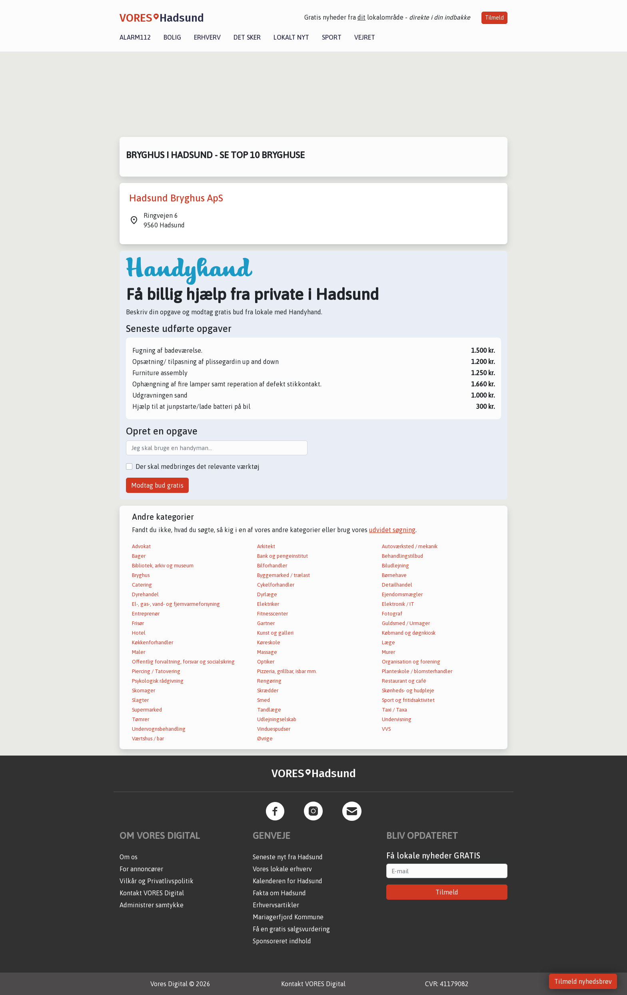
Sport (331, 37)
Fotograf (392, 614)
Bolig (172, 37)
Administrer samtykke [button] (152, 905)
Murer (388, 652)
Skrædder (267, 690)
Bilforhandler (272, 566)
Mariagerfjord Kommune (288, 917)
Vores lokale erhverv (282, 868)
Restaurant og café (404, 681)
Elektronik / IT (398, 604)
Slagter (140, 700)
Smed (263, 700)
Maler (138, 652)
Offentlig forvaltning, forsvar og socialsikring (183, 662)
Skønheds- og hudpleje (408, 690)
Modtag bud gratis (157, 485)
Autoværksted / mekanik (409, 546)
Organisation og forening (411, 662)
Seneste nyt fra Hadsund (288, 856)
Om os (129, 856)
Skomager (143, 690)
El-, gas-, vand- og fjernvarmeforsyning (176, 604)
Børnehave (394, 575)
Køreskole (268, 642)
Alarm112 (135, 37)
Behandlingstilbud (402, 556)
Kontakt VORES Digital (152, 893)
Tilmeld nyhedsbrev (583, 981)
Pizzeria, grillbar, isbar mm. (287, 671)
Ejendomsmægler (402, 594)
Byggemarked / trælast (283, 575)
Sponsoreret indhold (282, 941)
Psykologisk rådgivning (158, 681)
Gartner (266, 623)
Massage (267, 652)
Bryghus (141, 575)
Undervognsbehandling (159, 729)
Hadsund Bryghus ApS (176, 198)
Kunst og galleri (275, 633)
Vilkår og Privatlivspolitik (157, 880)
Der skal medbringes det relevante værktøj (198, 466)
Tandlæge (269, 710)
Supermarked (147, 710)
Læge (388, 642)
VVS (386, 729)
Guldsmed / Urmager (406, 623)
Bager (139, 556)
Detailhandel (397, 585)
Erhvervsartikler (276, 905)
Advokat (141, 546)
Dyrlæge (267, 594)
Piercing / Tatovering (156, 671)
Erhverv (207, 37)
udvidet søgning (392, 529)
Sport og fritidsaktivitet (408, 700)
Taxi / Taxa (394, 710)
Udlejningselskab (276, 719)
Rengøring (269, 681)
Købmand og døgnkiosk (408, 633)
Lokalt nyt (291, 37)
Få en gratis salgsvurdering (291, 929)
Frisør (138, 623)
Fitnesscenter (272, 614)
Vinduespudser (273, 729)
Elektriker (268, 604)
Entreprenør (146, 614)
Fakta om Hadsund (279, 893)
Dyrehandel (145, 594)
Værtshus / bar (148, 739)
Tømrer (140, 719)
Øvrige (265, 739)
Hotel (139, 633)
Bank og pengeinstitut (282, 556)
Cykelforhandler (275, 585)
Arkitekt (266, 546)
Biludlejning (395, 566)
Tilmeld (494, 17)
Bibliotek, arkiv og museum (163, 566)
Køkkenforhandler (152, 642)
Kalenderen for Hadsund (287, 880)
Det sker (247, 37)
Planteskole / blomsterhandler (417, 671)
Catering (142, 585)
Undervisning (396, 719)
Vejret (364, 37)
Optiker (265, 662)
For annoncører (141, 868)
